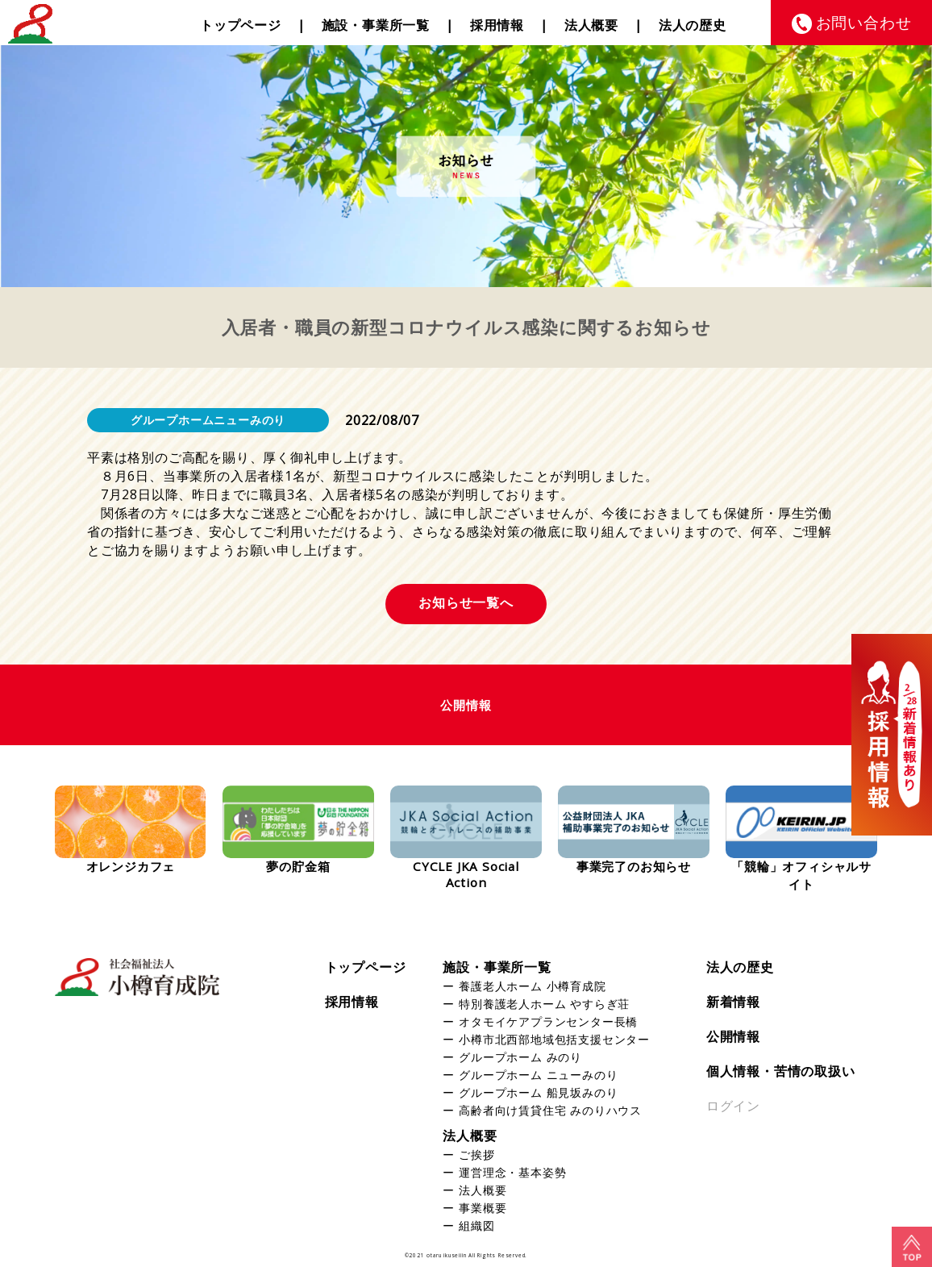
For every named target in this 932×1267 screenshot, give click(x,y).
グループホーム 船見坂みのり (538, 1092)
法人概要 (591, 25)
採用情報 (497, 25)
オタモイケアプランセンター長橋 (548, 1021)
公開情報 (733, 1036)
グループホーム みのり (520, 1057)
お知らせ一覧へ (466, 602)
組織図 (476, 1225)
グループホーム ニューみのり (538, 1074)
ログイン (733, 1106)
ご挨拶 (476, 1154)
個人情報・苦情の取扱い (780, 1071)
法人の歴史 (692, 25)
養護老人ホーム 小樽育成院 (532, 986)
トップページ (240, 25)
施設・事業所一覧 (376, 25)
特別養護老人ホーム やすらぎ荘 (544, 1003)
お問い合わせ (864, 22)
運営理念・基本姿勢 (512, 1172)
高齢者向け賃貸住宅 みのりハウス (550, 1110)
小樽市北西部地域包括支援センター (554, 1039)
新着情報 (733, 1002)
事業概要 (482, 1207)
